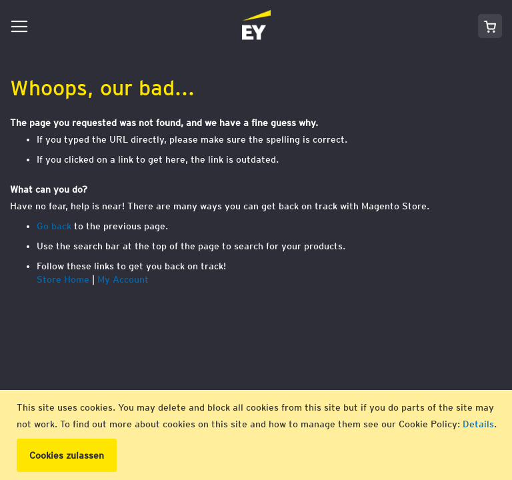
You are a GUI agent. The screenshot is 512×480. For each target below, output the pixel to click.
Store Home (63, 279)
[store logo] (152, 26)
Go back (54, 226)
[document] (258, 435)
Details (478, 424)
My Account (123, 279)
